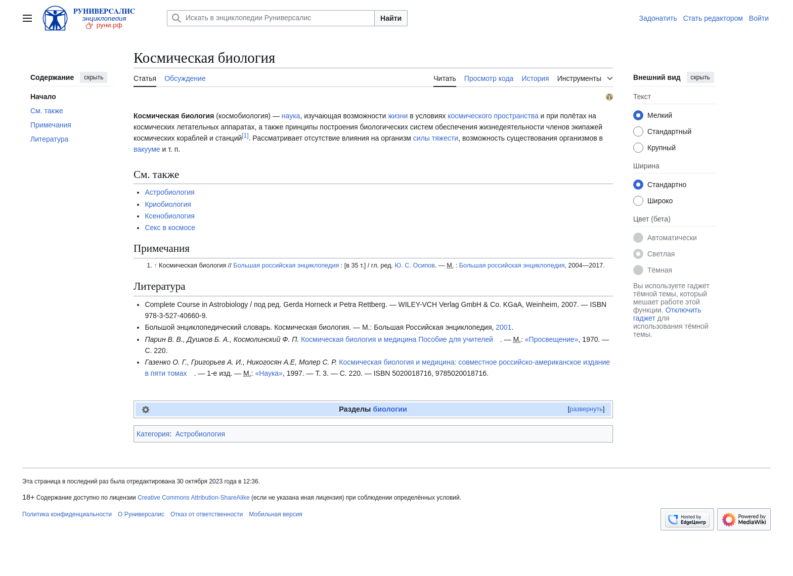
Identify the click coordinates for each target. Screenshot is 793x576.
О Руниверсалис (141, 514)
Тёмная (659, 270)
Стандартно (666, 185)
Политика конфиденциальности (67, 514)
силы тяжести (435, 138)
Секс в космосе (170, 228)
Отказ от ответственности (206, 514)
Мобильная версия (275, 514)
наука (291, 116)
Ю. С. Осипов (415, 265)
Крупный (661, 148)
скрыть (93, 77)
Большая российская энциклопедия (286, 265)
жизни (398, 116)
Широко (660, 201)
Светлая (661, 254)
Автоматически (672, 238)
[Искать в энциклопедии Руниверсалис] (271, 18)
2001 (503, 327)
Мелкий (659, 115)
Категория (153, 434)
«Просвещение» (552, 339)
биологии (390, 409)
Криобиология (168, 204)
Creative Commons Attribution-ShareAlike (193, 497)
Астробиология (169, 192)
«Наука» (269, 373)
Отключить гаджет (667, 314)
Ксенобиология (169, 216)
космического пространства (493, 116)
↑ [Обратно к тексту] (155, 265)
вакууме (147, 149)
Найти (391, 18)
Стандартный (669, 131)
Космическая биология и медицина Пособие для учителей (397, 339)
